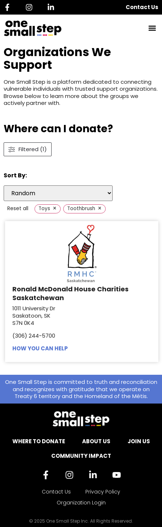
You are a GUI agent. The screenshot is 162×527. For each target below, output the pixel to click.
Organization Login (81, 502)
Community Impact (81, 456)
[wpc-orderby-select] (58, 193)
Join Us (138, 441)
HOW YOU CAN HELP (40, 348)
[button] (152, 28)
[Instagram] (30, 7)
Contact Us (142, 7)
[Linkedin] (52, 7)
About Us (96, 441)
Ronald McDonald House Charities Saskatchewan (70, 293)
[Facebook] (9, 7)
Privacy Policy (102, 491)
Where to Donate (38, 441)
